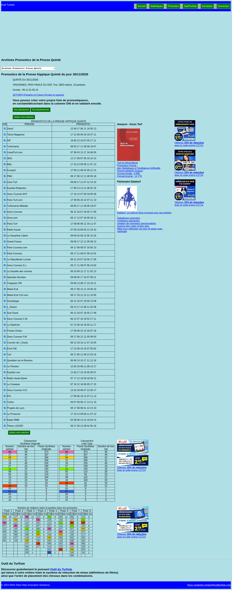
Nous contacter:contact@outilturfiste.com (209, 585)
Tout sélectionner (21, 109)
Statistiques (156, 6)
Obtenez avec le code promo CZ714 (189, 143)
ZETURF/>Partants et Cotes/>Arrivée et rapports (38, 95)
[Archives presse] (28, 68)
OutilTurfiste (190, 6)
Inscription (207, 6)
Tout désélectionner (40, 109)
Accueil (141, 6)
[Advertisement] (116, 35)
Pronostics (173, 6)
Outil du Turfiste (61, 569)
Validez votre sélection (23, 117)
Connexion (223, 6)
